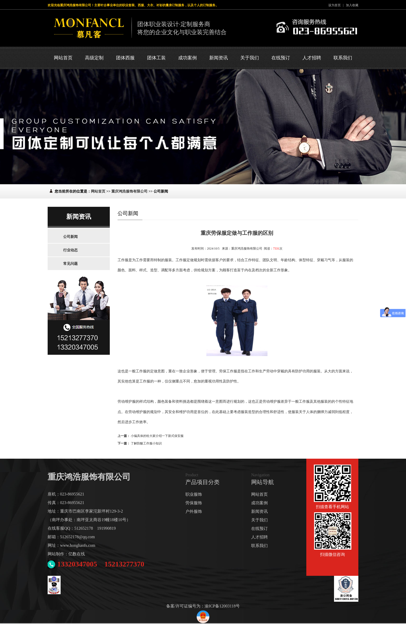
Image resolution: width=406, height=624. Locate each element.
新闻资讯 (218, 57)
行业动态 (70, 250)
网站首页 (63, 57)
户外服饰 (193, 511)
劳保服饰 (193, 503)
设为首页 (334, 5)
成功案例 (187, 57)
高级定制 (94, 57)
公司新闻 (70, 237)
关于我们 (249, 57)
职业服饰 (193, 494)
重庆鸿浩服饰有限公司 (129, 191)
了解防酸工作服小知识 (146, 443)
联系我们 (343, 57)
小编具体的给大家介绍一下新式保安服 (157, 436)
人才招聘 (311, 57)
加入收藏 (352, 5)
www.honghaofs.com (77, 545)
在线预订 (280, 57)
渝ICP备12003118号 (222, 606)
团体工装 (156, 57)
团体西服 (125, 57)
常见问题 (70, 264)
